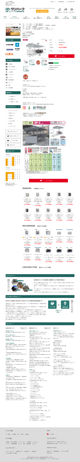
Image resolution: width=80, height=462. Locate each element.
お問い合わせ (71, 11)
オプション (34, 443)
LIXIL (18, 434)
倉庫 (24, 443)
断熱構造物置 (14, 443)
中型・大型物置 (14, 442)
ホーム (5, 17)
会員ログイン (53, 1)
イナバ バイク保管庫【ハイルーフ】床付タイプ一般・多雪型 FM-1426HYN (27, 240)
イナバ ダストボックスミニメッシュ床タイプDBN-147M (59, 238)
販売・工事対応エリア (38, 17)
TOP (23, 24)
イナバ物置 (8, 434)
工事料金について (26, 17)
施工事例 (74, 17)
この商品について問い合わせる (54, 65)
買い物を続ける (51, 69)
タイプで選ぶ (28, 26)
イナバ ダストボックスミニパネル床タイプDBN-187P (37, 256)
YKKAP (22, 434)
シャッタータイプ (21, 442)
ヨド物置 (26, 434)
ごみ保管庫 (29, 442)
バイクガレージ (35, 442)
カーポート (8, 443)
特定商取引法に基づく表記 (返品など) (54, 59)
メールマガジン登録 (64, 451)
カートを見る (51, 434)
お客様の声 (56, 17)
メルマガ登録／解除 (70, 1)
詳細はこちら (23, 328)
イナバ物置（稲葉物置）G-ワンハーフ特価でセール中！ (42, 29)
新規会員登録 (61, 1)
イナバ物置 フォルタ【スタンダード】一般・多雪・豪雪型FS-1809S (27, 200)
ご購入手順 (48, 17)
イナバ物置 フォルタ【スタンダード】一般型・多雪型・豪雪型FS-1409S (37, 201)
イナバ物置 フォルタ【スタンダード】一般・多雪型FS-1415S (70, 200)
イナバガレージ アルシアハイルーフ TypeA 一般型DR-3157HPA (48, 257)
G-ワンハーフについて (14, 17)
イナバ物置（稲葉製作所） (38, 24)
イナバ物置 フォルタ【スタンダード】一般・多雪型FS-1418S (38, 216)
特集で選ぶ (28, 29)
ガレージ (20, 443)
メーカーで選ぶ (29, 24)
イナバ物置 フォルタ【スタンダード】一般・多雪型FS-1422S (70, 216)
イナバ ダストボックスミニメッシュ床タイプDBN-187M (27, 256)
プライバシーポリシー (63, 443)
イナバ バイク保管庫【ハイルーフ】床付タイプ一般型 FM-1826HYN (37, 240)
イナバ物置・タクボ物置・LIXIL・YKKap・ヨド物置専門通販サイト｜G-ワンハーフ (38, 458)
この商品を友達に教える (53, 67)
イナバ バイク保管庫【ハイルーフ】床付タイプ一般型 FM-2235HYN (48, 240)
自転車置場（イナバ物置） (43, 27)
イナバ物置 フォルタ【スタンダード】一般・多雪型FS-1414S (48, 200)
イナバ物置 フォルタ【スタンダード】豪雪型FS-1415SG (27, 216)
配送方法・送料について (62, 441)
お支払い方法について (51, 441)
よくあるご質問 (66, 17)
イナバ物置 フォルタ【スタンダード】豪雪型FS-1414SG (59, 200)
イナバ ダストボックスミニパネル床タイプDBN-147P (69, 238)
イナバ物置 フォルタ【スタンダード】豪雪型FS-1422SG (59, 216)
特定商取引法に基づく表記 (52, 443)
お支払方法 (60, 11)
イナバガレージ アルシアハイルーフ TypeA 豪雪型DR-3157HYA (59, 257)
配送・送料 (65, 11)
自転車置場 (47, 25)
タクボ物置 (13, 434)
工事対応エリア (27, 451)
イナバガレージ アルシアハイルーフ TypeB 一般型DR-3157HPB (69, 257)
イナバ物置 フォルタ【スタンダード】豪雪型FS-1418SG (48, 216)
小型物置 (7, 442)
